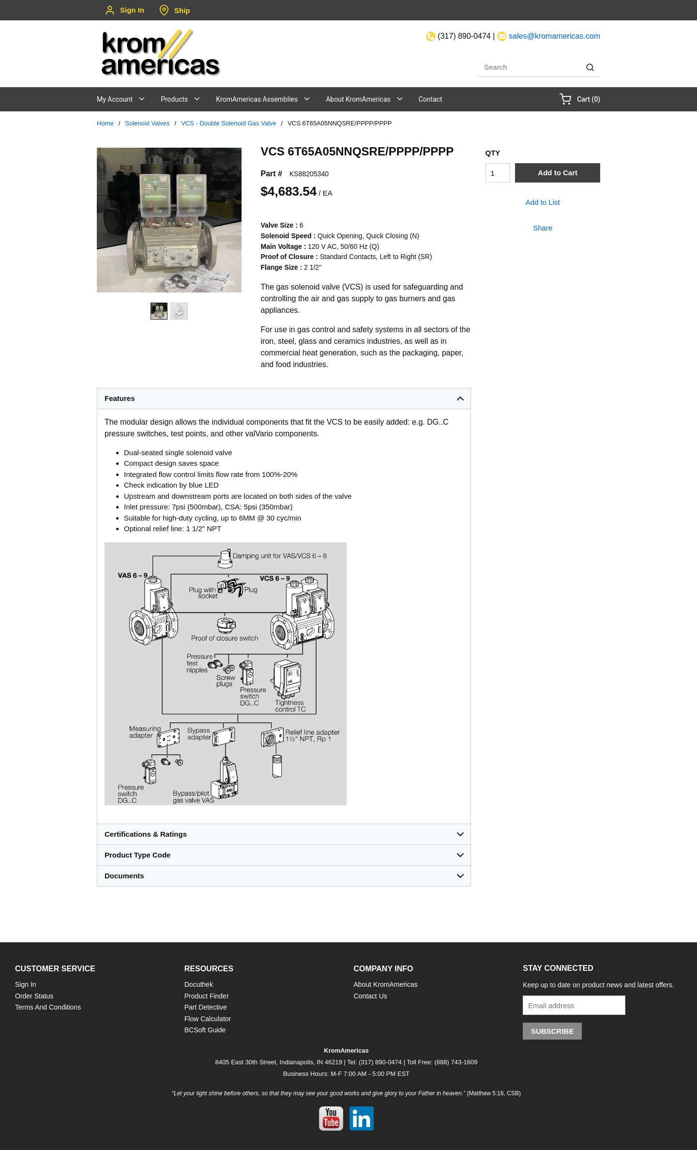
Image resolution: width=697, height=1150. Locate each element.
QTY (492, 153)
